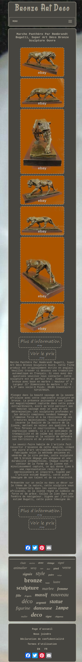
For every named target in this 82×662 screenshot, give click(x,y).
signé (61, 562)
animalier (20, 568)
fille (18, 595)
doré (48, 569)
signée (27, 574)
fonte (48, 583)
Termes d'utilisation (42, 644)
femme (62, 588)
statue (56, 601)
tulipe (59, 575)
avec (41, 562)
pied (56, 568)
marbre (48, 588)
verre (66, 567)
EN (38, 649)
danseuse (43, 608)
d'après (28, 596)
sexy (34, 568)
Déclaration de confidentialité (42, 639)
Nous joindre (42, 634)
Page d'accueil (42, 629)
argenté (41, 602)
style (40, 573)
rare (41, 568)
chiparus (59, 616)
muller (24, 616)
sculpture (28, 588)
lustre (56, 582)
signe (49, 616)
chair (23, 562)
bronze (33, 580)
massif (41, 594)
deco (36, 614)
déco (27, 601)
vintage (50, 563)
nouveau (60, 594)
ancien (32, 563)
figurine (23, 608)
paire (51, 574)
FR (45, 649)
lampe (62, 608)
